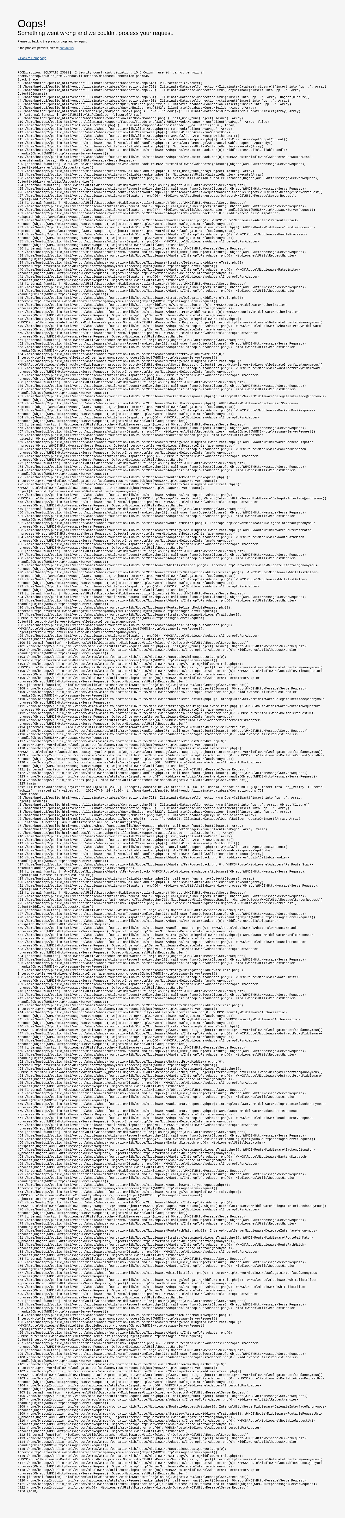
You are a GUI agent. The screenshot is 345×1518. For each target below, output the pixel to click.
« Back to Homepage (32, 58)
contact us (67, 48)
